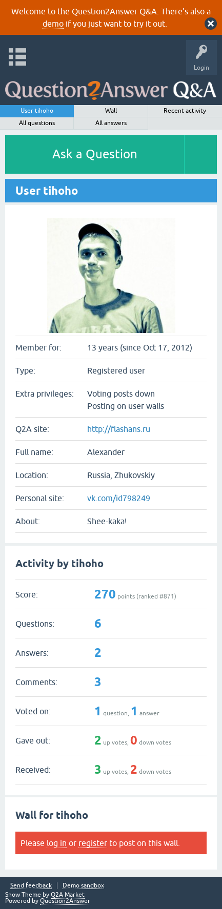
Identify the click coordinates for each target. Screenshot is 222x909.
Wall (111, 110)
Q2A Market (68, 894)
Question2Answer (65, 900)
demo (53, 23)
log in (57, 843)
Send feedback (31, 885)
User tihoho (37, 110)
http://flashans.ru (118, 428)
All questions (37, 123)
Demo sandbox (83, 885)
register (92, 843)
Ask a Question (94, 154)
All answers (111, 123)
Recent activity (185, 110)
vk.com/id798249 (118, 498)
